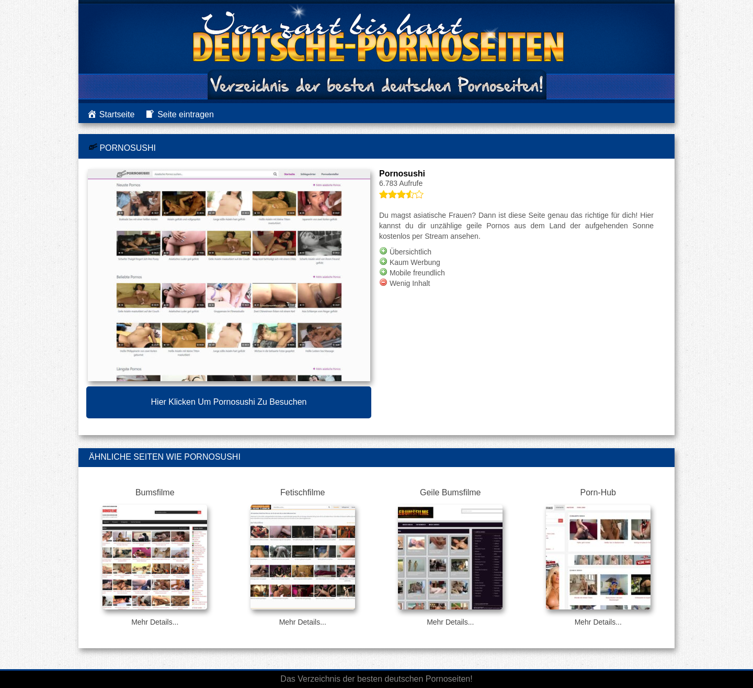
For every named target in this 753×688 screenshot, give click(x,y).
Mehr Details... (154, 622)
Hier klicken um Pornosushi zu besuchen (229, 401)
